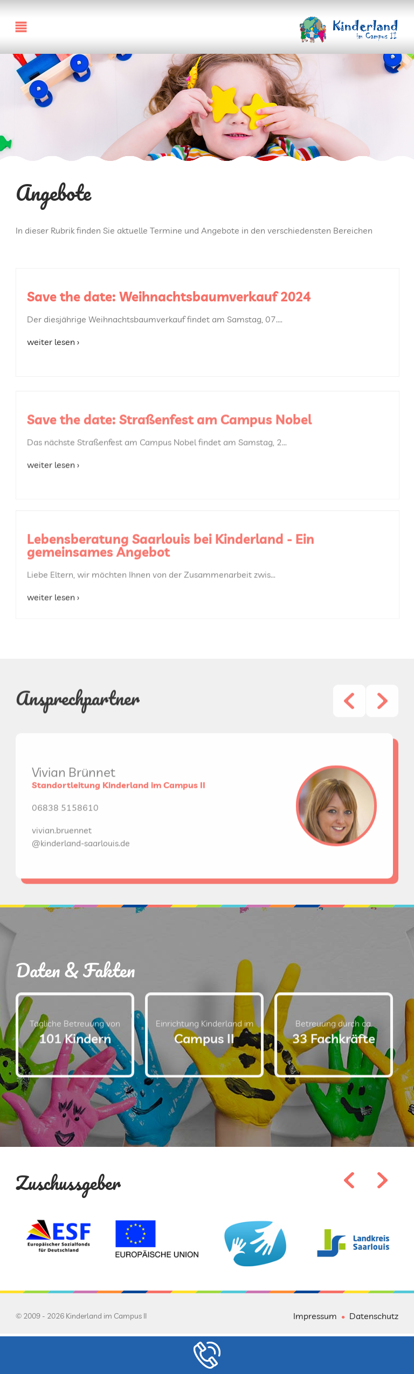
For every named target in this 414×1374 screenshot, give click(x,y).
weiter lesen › (53, 341)
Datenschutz (373, 1315)
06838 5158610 (65, 842)
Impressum (315, 1315)
